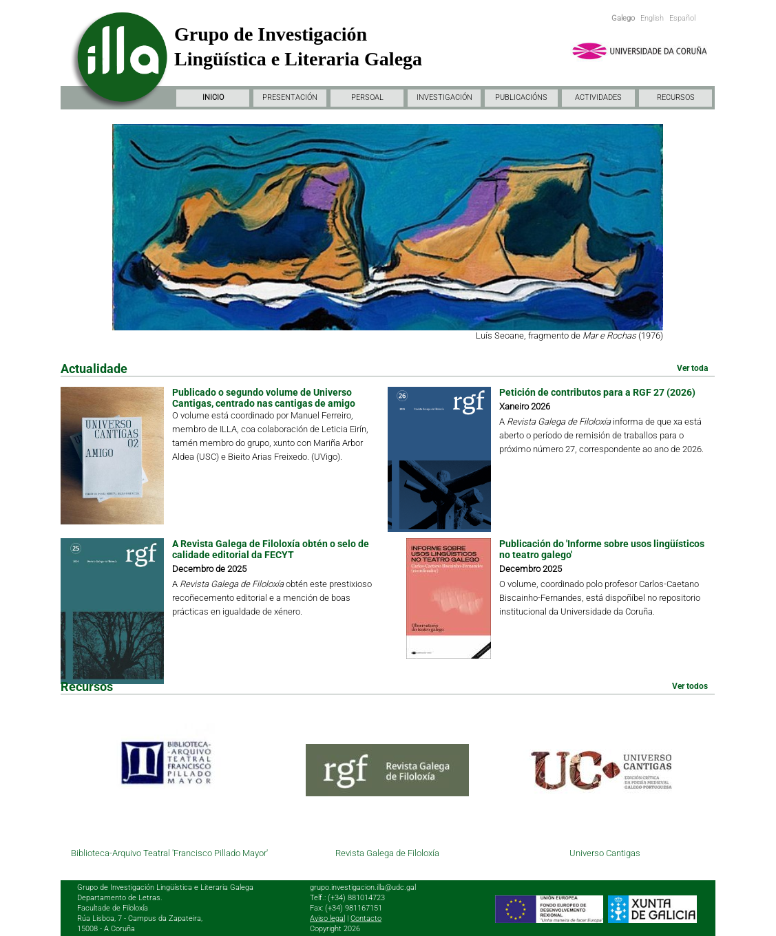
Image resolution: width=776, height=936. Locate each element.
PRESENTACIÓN (289, 97)
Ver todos (690, 686)
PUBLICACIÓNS (521, 97)
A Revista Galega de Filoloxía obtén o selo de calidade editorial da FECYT (270, 549)
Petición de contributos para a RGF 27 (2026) (597, 392)
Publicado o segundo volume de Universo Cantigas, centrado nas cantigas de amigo (263, 398)
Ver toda (692, 368)
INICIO (213, 97)
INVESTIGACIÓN (444, 97)
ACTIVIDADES (598, 97)
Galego (623, 18)
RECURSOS (676, 97)
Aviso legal (327, 918)
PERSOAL (367, 97)
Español (682, 18)
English (652, 18)
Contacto (365, 918)
